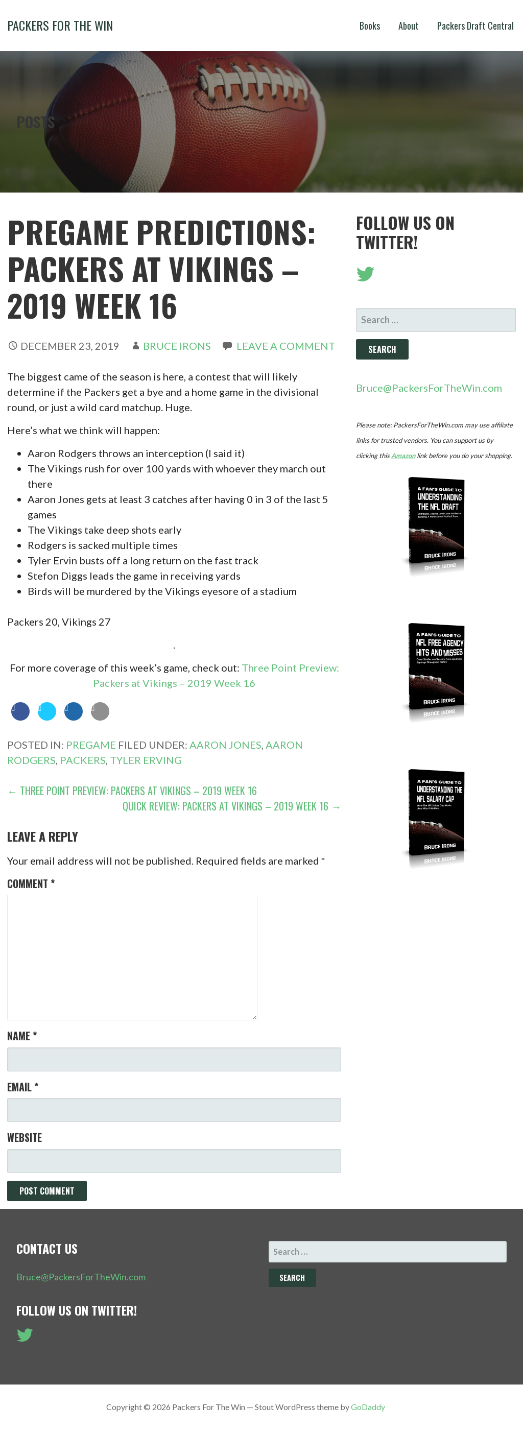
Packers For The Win (60, 25)
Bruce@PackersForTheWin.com (429, 387)
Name (22, 1035)
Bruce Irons (177, 346)
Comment (31, 883)
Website (24, 1137)
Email (22, 1086)
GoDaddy (368, 1407)
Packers (83, 760)
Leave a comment (285, 346)
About (408, 25)
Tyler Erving (146, 760)
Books (370, 25)
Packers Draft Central (475, 25)
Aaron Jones (225, 744)
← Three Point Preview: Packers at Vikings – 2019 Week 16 (132, 790)
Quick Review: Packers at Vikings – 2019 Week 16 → (232, 806)
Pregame (91, 744)
